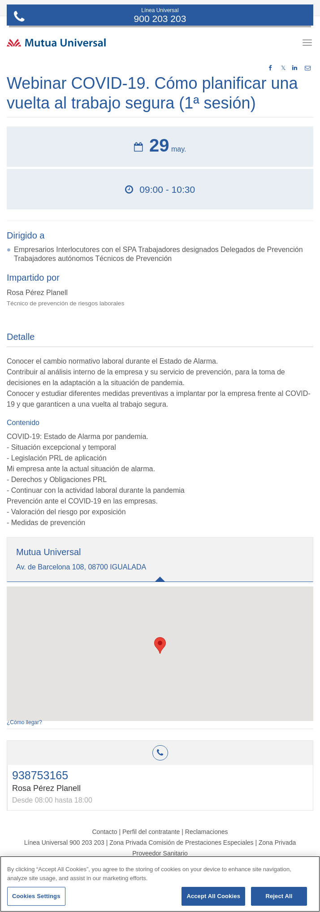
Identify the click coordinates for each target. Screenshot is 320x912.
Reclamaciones (206, 831)
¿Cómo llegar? (24, 722)
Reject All (278, 896)
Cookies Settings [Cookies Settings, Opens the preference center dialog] (36, 896)
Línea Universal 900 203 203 (64, 842)
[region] (160, 884)
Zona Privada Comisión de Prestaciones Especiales (181, 842)
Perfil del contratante (151, 831)
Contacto (104, 831)
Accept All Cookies (213, 896)
